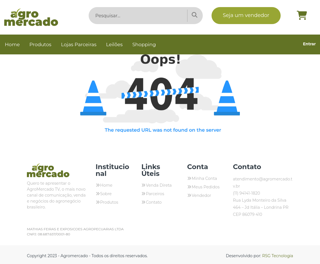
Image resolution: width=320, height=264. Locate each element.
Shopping (144, 44)
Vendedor (201, 195)
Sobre (106, 193)
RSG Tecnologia (277, 255)
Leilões (114, 44)
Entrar (309, 43)
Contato (154, 202)
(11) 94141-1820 (246, 193)
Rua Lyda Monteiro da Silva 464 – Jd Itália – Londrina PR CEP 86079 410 (260, 207)
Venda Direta (159, 185)
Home (12, 44)
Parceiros (155, 193)
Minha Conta (204, 178)
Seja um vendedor (246, 15)
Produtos (40, 44)
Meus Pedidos (205, 187)
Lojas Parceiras (78, 44)
